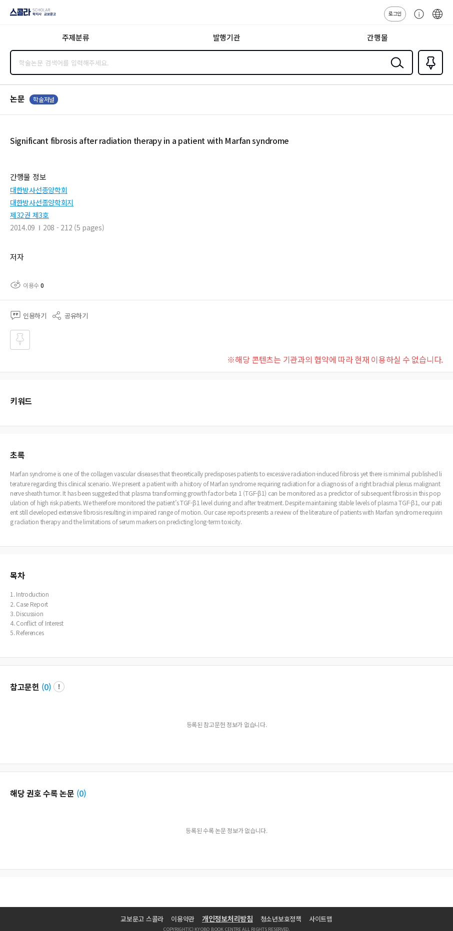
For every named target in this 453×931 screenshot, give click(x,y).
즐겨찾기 (428, 74)
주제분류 (76, 37)
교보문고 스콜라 (142, 919)
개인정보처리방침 (227, 919)
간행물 (377, 37)
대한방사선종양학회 (38, 190)
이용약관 (182, 919)
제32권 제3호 (29, 215)
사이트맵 (320, 919)
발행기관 (226, 37)
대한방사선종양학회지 (42, 202)
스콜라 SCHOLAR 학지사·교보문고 (30, 15)
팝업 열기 (59, 686)
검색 (395, 70)
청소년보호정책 (281, 919)
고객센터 (417, 18)
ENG (437, 18)
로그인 (395, 13)
